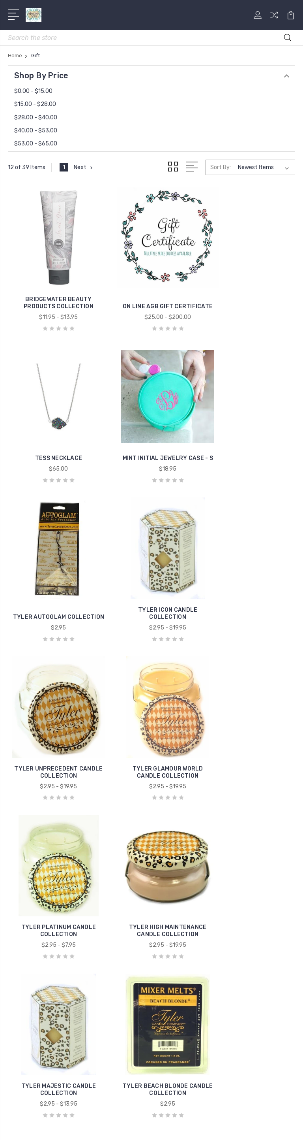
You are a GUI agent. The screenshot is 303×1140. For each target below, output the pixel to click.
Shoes (21, 953)
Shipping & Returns (187, 841)
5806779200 (37, 858)
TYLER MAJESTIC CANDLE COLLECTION (151, 735)
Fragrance (27, 906)
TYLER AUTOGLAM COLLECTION (151, 440)
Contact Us (177, 853)
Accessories (29, 894)
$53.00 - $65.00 (35, 143)
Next (83, 167)
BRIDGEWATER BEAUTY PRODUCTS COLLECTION (53, 292)
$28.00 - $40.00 (35, 117)
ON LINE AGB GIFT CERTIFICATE (151, 292)
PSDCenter (184, 1127)
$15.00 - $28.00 (35, 104)
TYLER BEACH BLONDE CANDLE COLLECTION (249, 735)
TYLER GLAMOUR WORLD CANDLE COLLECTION (151, 588)
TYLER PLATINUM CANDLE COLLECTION (250, 588)
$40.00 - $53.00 (35, 130)
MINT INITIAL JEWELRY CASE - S (53, 440)
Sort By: (220, 167)
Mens (20, 942)
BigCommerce (196, 1113)
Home (21, 930)
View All (24, 977)
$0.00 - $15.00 (33, 91)
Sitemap (233, 1113)
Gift (18, 918)
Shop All (24, 965)
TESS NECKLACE (249, 295)
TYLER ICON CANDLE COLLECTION (249, 440)
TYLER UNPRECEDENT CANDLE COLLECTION (53, 588)
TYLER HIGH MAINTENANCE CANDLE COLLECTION (53, 735)
